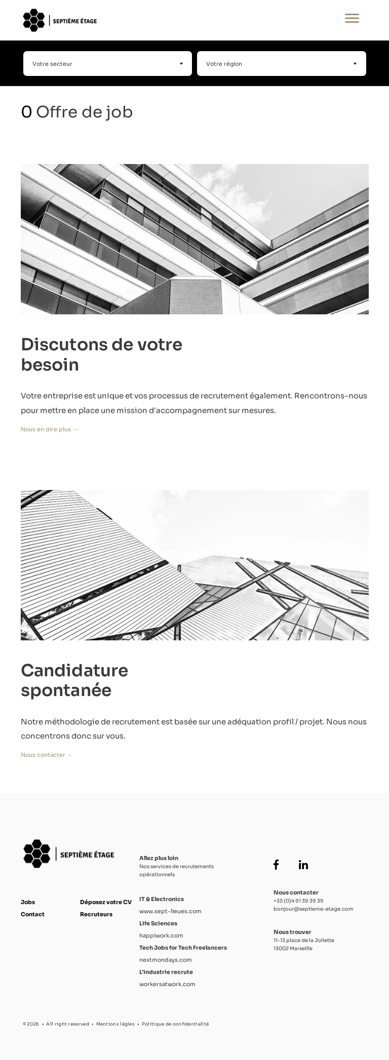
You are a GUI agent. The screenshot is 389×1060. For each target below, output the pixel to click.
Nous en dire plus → (49, 429)
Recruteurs (96, 914)
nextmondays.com (165, 959)
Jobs (28, 902)
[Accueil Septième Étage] (161, 20)
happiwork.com (161, 935)
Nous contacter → (46, 754)
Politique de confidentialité (175, 1024)
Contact (33, 914)
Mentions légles (115, 1024)
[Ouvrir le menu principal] (352, 20)
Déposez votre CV (106, 902)
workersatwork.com (167, 984)
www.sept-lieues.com (170, 911)
